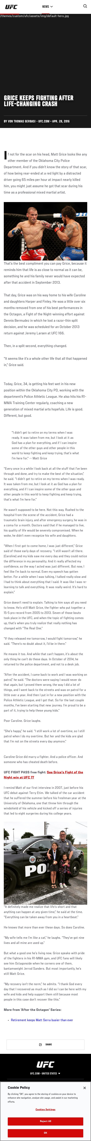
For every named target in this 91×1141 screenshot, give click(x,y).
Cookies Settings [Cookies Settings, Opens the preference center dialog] (45, 1110)
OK (45, 1133)
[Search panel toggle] (85, 6)
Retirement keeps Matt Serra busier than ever (42, 1020)
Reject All (45, 1121)
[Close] (84, 1088)
